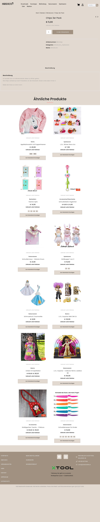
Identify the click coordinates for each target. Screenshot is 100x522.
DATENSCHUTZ (5, 481)
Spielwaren (62, 4)
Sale (23, 6)
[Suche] (97, 5)
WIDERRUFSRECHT (31, 464)
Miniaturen (49, 13)
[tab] (50, 68)
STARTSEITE (4, 455)
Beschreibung (50, 68)
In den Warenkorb (63, 32)
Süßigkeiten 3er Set (96, 18)
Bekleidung (42, 4)
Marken (29, 6)
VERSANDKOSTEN (6, 464)
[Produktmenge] (48, 32)
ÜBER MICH (4, 460)
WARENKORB (30, 460)
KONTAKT (4, 472)
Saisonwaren (52, 4)
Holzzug (98, 18)
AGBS (2, 468)
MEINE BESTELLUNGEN (32, 455)
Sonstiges (33, 4)
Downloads (24, 4)
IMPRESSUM (4, 477)
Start (37, 13)
